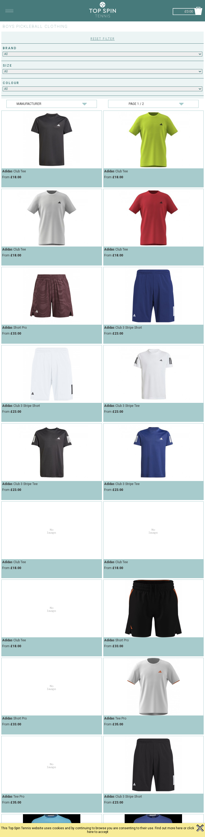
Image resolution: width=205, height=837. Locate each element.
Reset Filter (102, 39)
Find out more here (169, 828)
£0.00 (188, 11)
